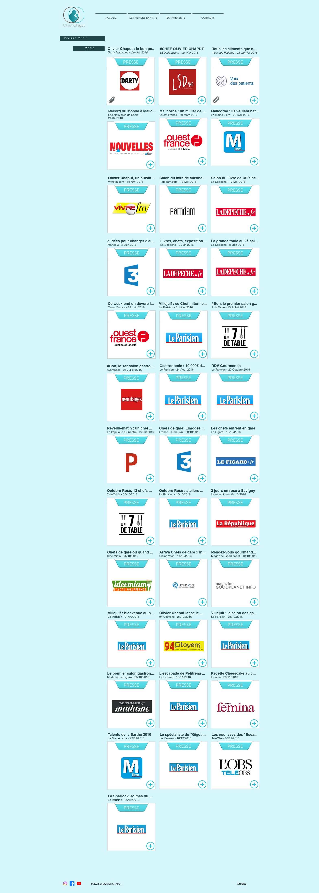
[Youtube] (78, 883)
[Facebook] (72, 883)
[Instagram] (65, 883)
